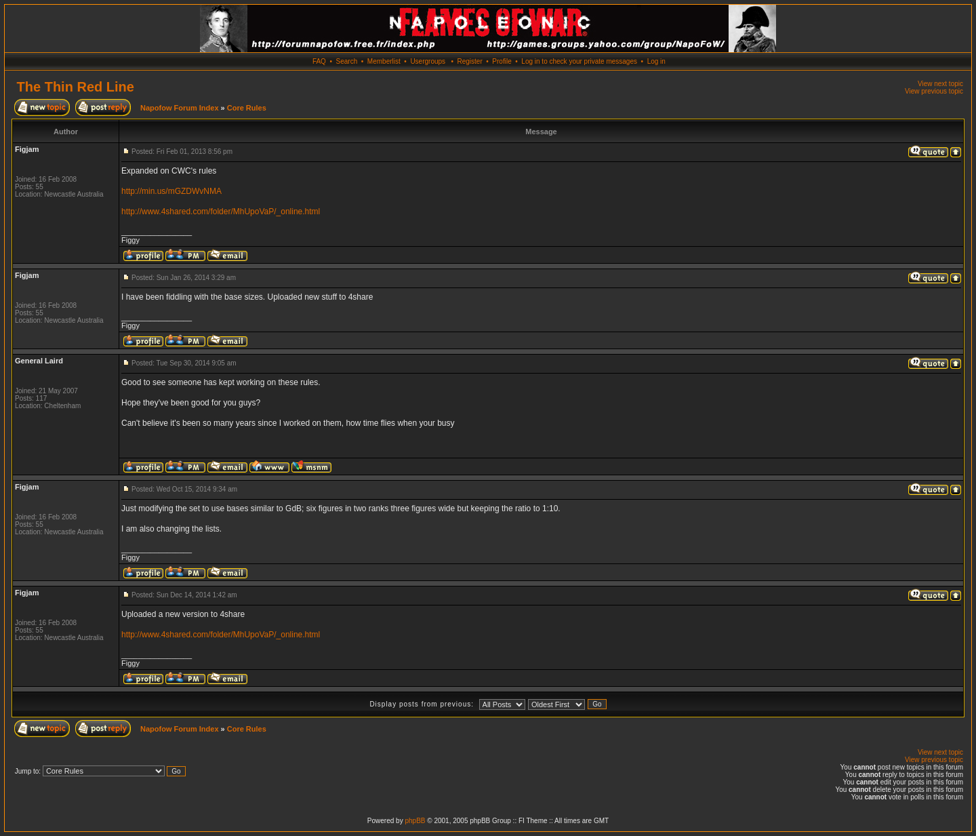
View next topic (940, 83)
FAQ (319, 61)
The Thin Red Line (75, 86)
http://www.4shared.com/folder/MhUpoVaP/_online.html (220, 211)
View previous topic (934, 91)
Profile (501, 61)
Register (469, 61)
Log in (656, 61)
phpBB (415, 820)
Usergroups (427, 61)
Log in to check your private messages (579, 61)
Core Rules (246, 108)
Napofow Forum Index (179, 108)
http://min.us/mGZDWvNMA (171, 191)
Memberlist (384, 61)
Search (347, 61)
